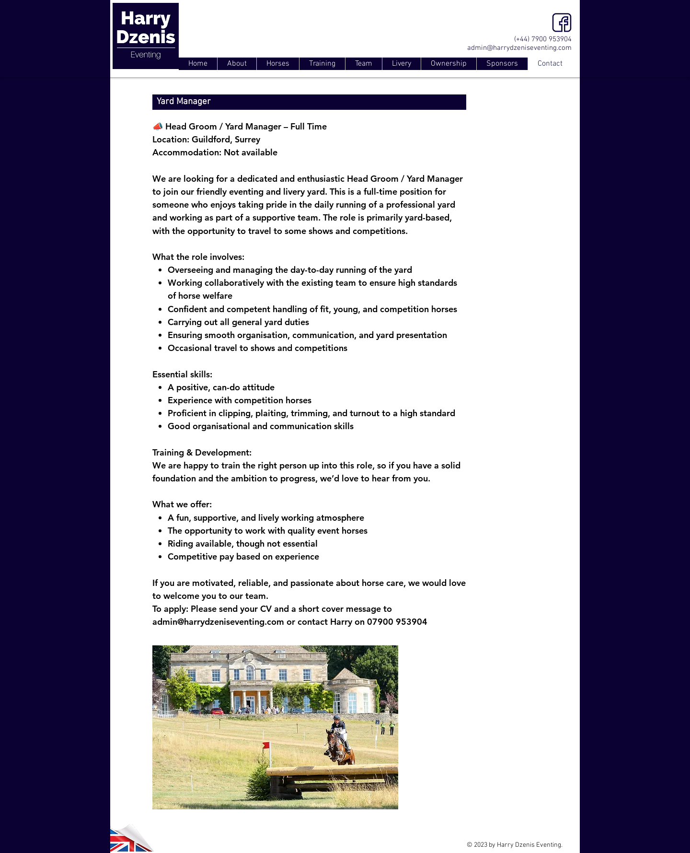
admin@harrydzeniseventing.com (519, 48)
